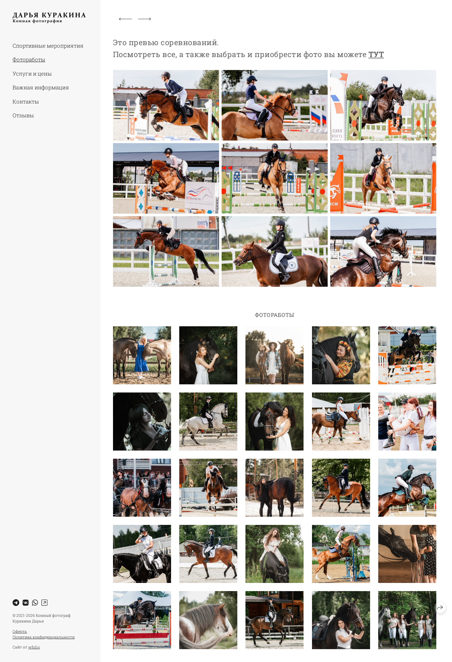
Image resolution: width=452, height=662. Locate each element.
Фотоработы (29, 59)
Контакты (26, 101)
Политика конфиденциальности (44, 636)
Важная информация (41, 87)
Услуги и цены (32, 73)
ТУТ (376, 54)
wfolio (34, 646)
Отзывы (23, 115)
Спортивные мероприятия (48, 45)
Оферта (20, 631)
